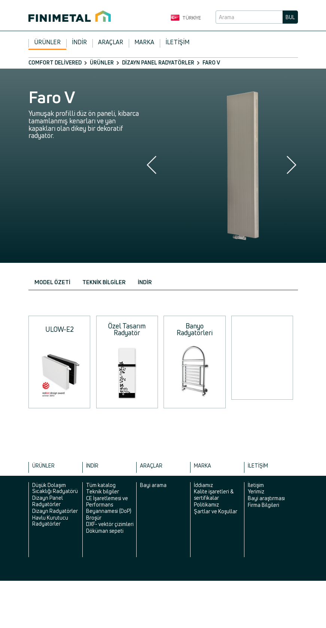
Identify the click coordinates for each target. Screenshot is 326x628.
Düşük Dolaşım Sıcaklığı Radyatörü (55, 488)
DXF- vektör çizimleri (110, 524)
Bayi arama (153, 485)
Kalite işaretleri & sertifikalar (214, 494)
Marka (144, 42)
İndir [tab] (145, 282)
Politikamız (206, 504)
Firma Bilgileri (263, 504)
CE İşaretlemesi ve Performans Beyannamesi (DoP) (108, 504)
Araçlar (110, 42)
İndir (79, 42)
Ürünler (47, 42)
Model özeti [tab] (52, 282)
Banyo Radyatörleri (195, 329)
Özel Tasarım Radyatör (127, 329)
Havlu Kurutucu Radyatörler (50, 521)
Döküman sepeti (105, 530)
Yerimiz (256, 491)
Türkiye (186, 18)
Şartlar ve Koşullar (215, 511)
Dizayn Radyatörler (55, 510)
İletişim (177, 42)
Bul (290, 17)
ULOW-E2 (59, 329)
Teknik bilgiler (102, 491)
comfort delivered (55, 62)
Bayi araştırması (266, 498)
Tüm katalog (101, 485)
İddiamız (203, 485)
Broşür (93, 517)
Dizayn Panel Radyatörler (158, 62)
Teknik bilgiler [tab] (104, 282)
